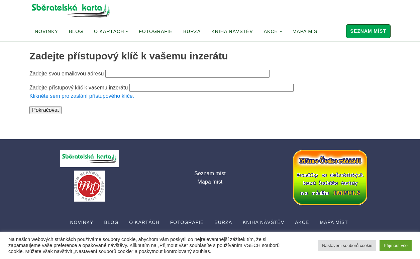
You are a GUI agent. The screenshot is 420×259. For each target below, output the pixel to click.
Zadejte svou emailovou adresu (66, 73)
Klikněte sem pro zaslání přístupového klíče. (81, 96)
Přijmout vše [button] (396, 245)
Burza (192, 31)
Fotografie (156, 31)
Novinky (46, 31)
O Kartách (109, 31)
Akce (271, 31)
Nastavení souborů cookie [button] (347, 245)
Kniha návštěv (232, 31)
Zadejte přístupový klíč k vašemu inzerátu (78, 87)
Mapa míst (307, 31)
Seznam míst (368, 31)
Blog (76, 31)
